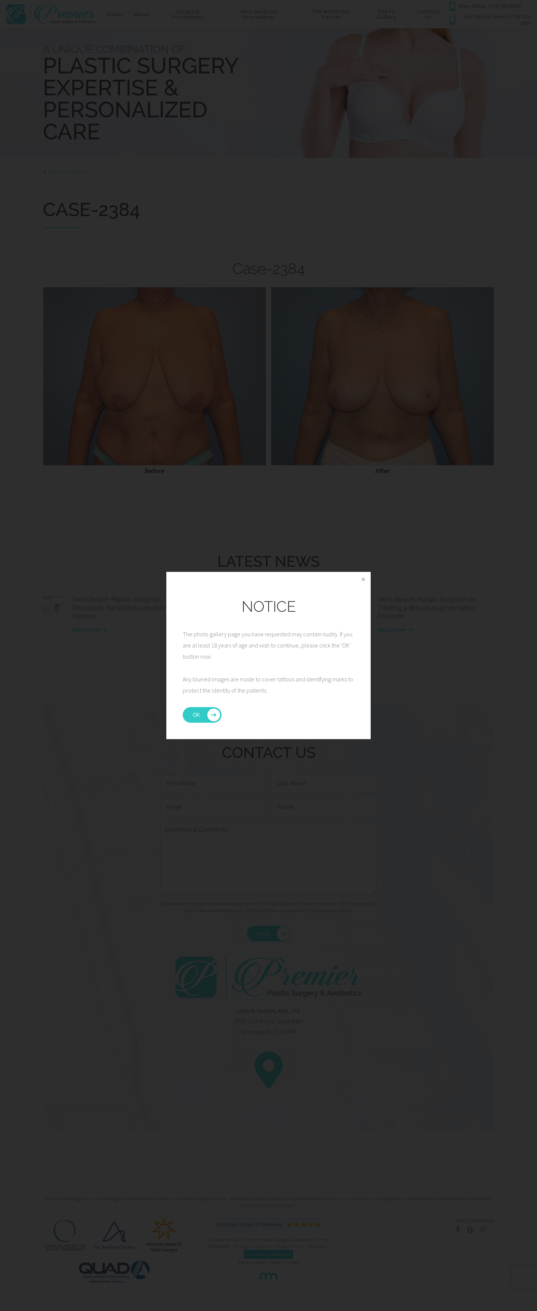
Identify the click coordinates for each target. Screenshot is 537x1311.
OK (196, 715)
